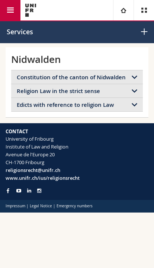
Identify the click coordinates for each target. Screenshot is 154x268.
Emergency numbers (75, 206)
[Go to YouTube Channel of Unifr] (18, 190)
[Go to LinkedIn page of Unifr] (29, 190)
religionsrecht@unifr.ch (33, 170)
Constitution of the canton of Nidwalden (71, 77)
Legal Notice (41, 206)
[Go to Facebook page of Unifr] (8, 190)
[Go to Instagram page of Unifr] (39, 190)
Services (20, 31)
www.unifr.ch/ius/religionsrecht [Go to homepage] (43, 178)
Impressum (15, 206)
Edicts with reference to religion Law (65, 105)
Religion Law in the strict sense (58, 91)
